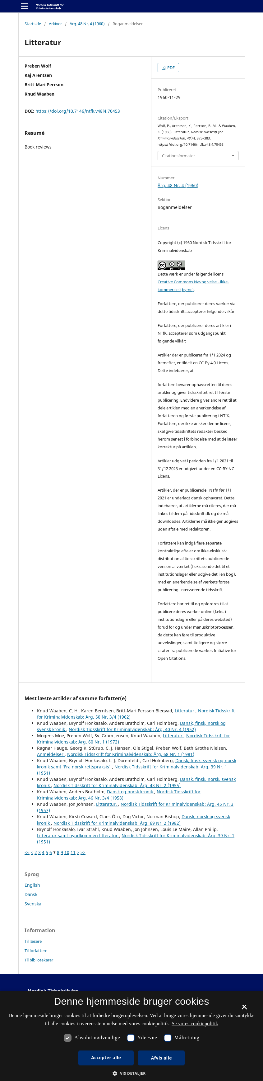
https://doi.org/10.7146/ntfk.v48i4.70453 (77, 111)
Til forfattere (36, 950)
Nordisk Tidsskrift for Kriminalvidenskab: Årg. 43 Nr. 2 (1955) (117, 785)
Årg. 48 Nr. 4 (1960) (87, 23)
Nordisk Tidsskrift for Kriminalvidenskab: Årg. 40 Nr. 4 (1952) (132, 729)
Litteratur (185, 711)
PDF (170, 67)
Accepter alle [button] (106, 1057)
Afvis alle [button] (161, 1058)
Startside (33, 23)
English (32, 885)
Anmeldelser (51, 754)
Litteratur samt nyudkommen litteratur (78, 835)
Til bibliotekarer (39, 960)
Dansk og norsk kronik (130, 792)
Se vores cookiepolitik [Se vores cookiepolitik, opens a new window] (195, 1023)
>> (83, 852)
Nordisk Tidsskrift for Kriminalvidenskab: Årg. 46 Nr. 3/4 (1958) (119, 795)
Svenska (33, 904)
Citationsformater (178, 155)
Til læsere (33, 941)
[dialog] (131, 1036)
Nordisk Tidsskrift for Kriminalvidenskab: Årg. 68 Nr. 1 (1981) (130, 754)
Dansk (31, 894)
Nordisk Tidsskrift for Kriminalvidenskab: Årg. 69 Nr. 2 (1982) (117, 823)
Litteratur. (107, 804)
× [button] (244, 1009)
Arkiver (55, 23)
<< (27, 852)
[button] (131, 1073)
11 (73, 852)
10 (66, 852)
